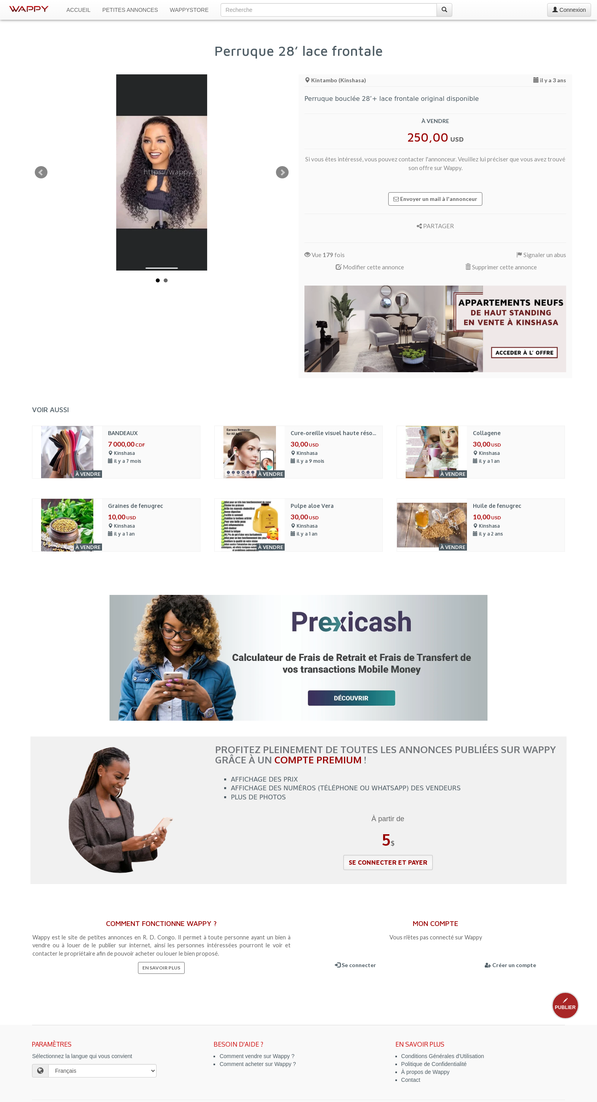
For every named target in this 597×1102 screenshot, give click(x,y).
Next (282, 172)
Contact (410, 1080)
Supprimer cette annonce (501, 267)
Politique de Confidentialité (434, 1064)
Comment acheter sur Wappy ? (257, 1064)
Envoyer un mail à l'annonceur (435, 198)
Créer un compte (510, 965)
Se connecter (355, 965)
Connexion (569, 10)
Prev (41, 172)
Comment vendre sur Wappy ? (256, 1056)
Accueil (78, 10)
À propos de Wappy (425, 1072)
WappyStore (189, 10)
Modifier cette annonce (370, 267)
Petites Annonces (130, 10)
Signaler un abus (541, 254)
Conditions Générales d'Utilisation (442, 1056)
